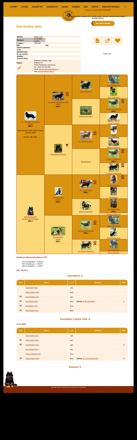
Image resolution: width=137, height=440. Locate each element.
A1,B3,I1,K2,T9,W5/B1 (30, 250)
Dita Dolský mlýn (32, 333)
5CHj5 (58, 136)
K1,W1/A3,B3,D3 (89, 333)
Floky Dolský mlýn (32, 372)
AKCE (86, 38)
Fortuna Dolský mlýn (33, 385)
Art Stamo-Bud (58, 229)
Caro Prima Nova (114, 241)
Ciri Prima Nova (113, 155)
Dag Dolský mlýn (32, 319)
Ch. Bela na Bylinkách (113, 205)
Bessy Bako (114, 229)
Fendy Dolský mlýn (32, 390)
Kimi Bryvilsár (58, 269)
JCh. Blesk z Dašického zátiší (58, 134)
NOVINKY (13, 38)
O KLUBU (24, 38)
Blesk (114, 167)
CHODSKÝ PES (37, 38)
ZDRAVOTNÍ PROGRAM (110, 38)
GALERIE (65, 38)
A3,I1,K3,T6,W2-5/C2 (90, 390)
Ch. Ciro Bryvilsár (114, 217)
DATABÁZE (76, 38)
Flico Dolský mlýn (32, 381)
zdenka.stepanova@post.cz (49, 101)
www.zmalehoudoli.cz (46, 103)
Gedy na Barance (86, 123)
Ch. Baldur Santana (86, 173)
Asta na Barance (114, 129)
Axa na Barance (113, 284)
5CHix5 (58, 271)
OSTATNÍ (95, 38)
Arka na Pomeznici (86, 243)
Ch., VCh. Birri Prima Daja (30, 153)
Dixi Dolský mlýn (32, 337)
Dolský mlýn (38, 68)
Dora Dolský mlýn (32, 342)
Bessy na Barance (113, 179)
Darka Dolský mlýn (32, 324)
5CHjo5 (58, 231)
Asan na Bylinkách (113, 117)
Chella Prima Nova (86, 148)
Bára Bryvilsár (86, 193)
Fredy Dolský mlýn (32, 376)
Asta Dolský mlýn (30, 248)
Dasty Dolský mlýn (32, 328)
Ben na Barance (113, 281)
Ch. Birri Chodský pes (113, 141)
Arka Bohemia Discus (58, 186)
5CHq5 (30, 155)
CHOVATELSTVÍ (52, 38)
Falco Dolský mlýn (32, 367)
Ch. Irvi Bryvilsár (86, 222)
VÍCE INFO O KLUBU (103, 23)
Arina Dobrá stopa (113, 269)
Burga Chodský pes (114, 246)
